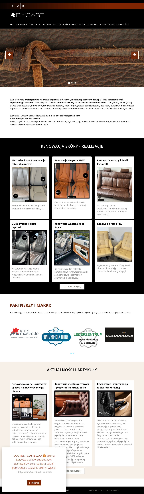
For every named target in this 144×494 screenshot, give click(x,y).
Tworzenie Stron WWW (109, 490)
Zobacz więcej (72, 286)
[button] (71, 353)
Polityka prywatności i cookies (24, 490)
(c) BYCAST (93, 490)
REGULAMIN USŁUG (47, 490)
